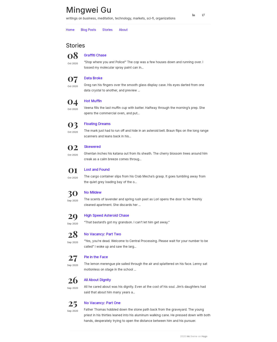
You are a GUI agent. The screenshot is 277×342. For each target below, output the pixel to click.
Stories (107, 30)
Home (70, 30)
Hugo (204, 336)
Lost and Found (96, 169)
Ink (188, 336)
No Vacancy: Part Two (102, 234)
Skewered (92, 146)
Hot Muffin (93, 101)
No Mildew (93, 192)
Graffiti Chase (95, 55)
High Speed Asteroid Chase (106, 215)
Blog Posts (88, 30)
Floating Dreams (97, 124)
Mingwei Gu (88, 10)
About (123, 30)
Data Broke (93, 78)
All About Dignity (97, 280)
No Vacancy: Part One (102, 303)
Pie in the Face (96, 257)
